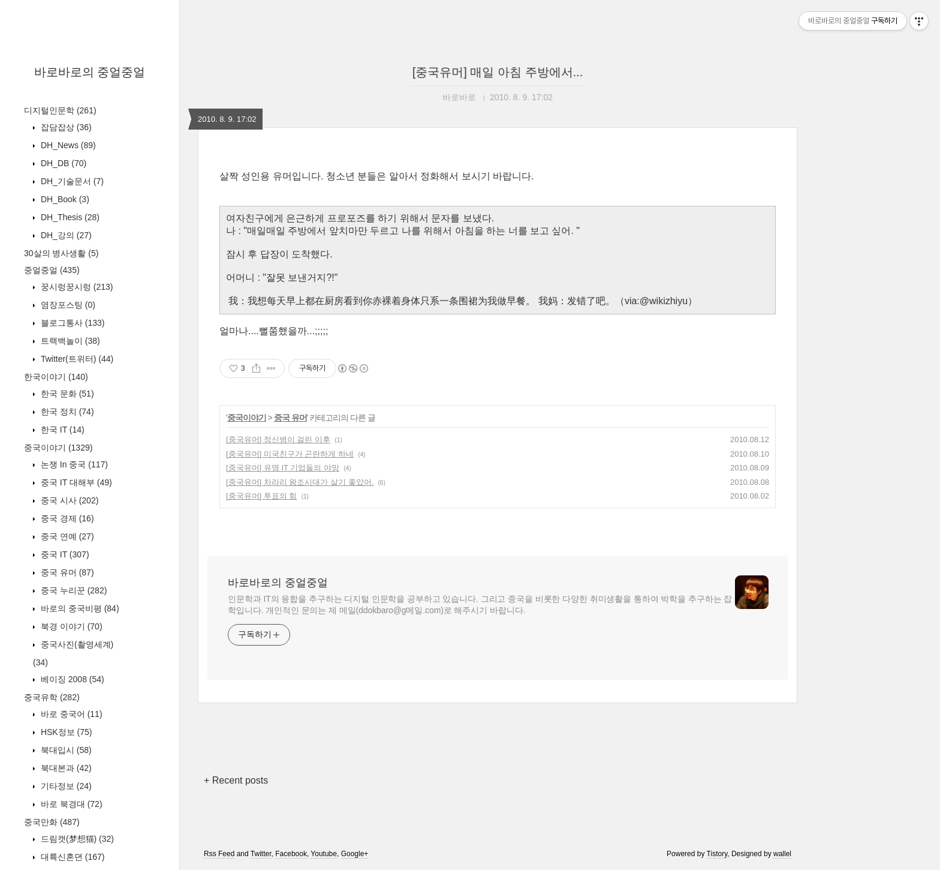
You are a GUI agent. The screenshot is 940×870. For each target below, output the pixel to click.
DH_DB (62, 163)
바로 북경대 (70, 804)
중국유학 (52, 697)
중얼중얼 (52, 270)
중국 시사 (68, 500)
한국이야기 (56, 377)
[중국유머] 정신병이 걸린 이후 (278, 439)
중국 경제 (66, 518)
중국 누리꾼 (72, 590)
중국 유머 (66, 572)
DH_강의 (65, 235)
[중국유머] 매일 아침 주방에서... (497, 72)
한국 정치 (66, 411)
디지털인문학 (60, 110)
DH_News (67, 145)
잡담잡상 (65, 127)
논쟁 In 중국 (73, 464)
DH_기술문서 (71, 181)
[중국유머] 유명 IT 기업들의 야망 (282, 467)
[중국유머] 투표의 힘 (261, 495)
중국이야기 (58, 447)
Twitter (261, 854)
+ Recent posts (236, 780)
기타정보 (65, 786)
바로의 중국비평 (78, 608)
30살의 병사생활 (61, 253)
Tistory (717, 854)
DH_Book (63, 199)
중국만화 (52, 822)
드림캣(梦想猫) (76, 839)
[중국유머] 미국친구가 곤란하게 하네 (290, 453)
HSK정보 (65, 732)
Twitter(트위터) (75, 359)
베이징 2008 (71, 679)
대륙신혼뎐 (71, 857)
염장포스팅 (66, 305)
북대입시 (65, 750)
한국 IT (61, 429)
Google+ (355, 854)
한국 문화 (66, 393)
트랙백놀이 (69, 341)
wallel (782, 854)
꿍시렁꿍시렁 (75, 287)
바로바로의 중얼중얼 (90, 72)
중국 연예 (66, 536)
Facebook (291, 854)
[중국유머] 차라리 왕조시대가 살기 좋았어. (299, 482)
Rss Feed (219, 854)
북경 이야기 (70, 626)
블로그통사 (71, 323)
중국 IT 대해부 (75, 482)
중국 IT (63, 554)
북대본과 (65, 768)
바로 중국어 (70, 714)
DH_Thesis (69, 217)
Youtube (324, 854)
